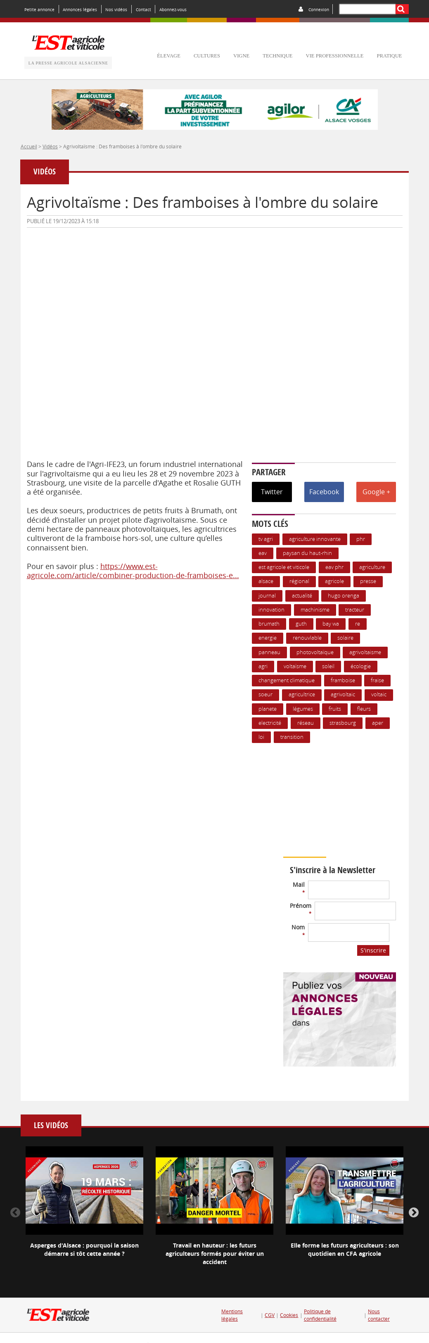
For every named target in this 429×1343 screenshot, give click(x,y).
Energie (267, 637)
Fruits (335, 708)
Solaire (345, 637)
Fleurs (364, 708)
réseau (305, 722)
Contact (143, 9)
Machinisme (315, 609)
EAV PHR (334, 567)
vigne (241, 56)
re (357, 623)
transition (291, 737)
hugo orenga (343, 595)
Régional (299, 581)
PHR (360, 539)
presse (368, 581)
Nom (298, 930)
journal (267, 595)
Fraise (377, 680)
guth (301, 623)
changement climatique (286, 680)
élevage (168, 56)
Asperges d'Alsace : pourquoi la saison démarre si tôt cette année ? (84, 1249)
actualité (302, 595)
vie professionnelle (335, 56)
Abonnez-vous (173, 9)
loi (261, 737)
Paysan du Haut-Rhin (307, 553)
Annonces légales (80, 9)
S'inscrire (373, 950)
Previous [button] (15, 1213)
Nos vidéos (116, 9)
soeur (265, 694)
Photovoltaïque (315, 652)
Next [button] (413, 1213)
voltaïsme (295, 666)
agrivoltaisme (365, 652)
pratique (389, 56)
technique (277, 56)
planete (267, 708)
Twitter (272, 491)
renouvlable (307, 637)
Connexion (318, 9)
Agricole (334, 581)
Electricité (269, 722)
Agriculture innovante (315, 539)
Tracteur (354, 609)
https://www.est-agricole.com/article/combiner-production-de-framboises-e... (133, 570)
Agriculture (372, 567)
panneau (269, 652)
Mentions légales (232, 1315)
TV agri (265, 539)
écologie (361, 666)
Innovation (271, 609)
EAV (262, 553)
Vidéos (50, 146)
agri (263, 666)
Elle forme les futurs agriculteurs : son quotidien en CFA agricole (345, 1249)
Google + (376, 491)
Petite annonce (39, 9)
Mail (299, 888)
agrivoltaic (343, 694)
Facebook (324, 491)
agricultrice (302, 694)
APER (377, 722)
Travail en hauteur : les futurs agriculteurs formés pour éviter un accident (215, 1253)
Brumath (269, 623)
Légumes (303, 708)
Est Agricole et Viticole (283, 567)
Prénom (300, 909)
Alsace (265, 581)
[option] (84, 1208)
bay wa (330, 623)
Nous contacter (379, 1315)
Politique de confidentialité (320, 1315)
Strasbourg (342, 722)
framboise (343, 680)
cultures (207, 56)
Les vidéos (51, 1125)
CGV (270, 1315)
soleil (328, 666)
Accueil (29, 146)
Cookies (289, 1315)
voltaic (378, 694)
